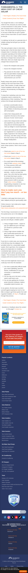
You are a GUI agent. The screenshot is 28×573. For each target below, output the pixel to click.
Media (12, 566)
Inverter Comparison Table (8, 436)
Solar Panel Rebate (6, 398)
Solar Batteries (6, 405)
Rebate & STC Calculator (8, 478)
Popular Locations (7, 357)
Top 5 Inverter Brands (7, 434)
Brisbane (4, 366)
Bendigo (4, 379)
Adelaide (4, 381)
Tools (3, 475)
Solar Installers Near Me (7, 423)
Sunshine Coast (5, 370)
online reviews (12, 182)
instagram (8, 517)
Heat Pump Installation (7, 449)
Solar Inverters (6, 431)
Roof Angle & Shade (10, 16)
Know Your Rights (18, 18)
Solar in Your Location (7, 488)
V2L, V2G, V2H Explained (8, 471)
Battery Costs (5, 409)
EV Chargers (5, 462)
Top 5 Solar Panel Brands (8, 394)
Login (6, 566)
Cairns (3, 372)
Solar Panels (5, 391)
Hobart (3, 385)
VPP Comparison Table (7, 414)
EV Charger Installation (7, 469)
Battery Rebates (5, 411)
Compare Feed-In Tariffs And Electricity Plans (12, 484)
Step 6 (16, 294)
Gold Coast (4, 368)
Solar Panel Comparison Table (9, 396)
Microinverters (5, 440)
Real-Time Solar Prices (7, 486)
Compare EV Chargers (7, 467)
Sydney (3, 360)
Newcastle (4, 362)
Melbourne (4, 375)
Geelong (4, 377)
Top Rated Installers (6, 425)
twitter (12, 517)
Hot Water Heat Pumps (8, 444)
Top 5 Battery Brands (7, 407)
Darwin (3, 387)
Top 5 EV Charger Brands (8, 465)
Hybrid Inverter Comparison (8, 438)
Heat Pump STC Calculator (8, 451)
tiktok (20, 517)
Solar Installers (6, 418)
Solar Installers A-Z (6, 420)
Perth (3, 383)
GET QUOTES (23, 571)
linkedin (23, 517)
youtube (16, 517)
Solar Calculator (5, 480)
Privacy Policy (20, 566)
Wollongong (4, 364)
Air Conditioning (6, 455)
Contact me (18, 309)
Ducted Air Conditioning (7, 458)
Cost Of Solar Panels (7, 400)
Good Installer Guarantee (8, 427)
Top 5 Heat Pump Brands (8, 447)
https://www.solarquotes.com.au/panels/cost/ (14, 208)
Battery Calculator (6, 482)
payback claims (17, 163)
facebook (5, 517)
